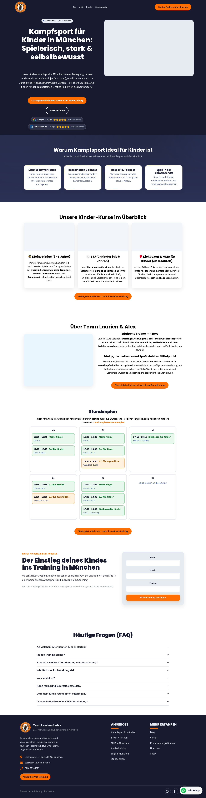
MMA (81, 7)
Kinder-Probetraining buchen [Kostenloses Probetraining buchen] (173, 7)
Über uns (155, 748)
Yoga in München (120, 754)
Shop (153, 754)
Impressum (49, 791)
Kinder (89, 7)
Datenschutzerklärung (31, 791)
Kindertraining (118, 748)
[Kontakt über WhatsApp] (191, 790)
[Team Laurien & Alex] (20, 7)
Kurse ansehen (57, 110)
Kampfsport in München (123, 732)
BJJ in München (119, 738)
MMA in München (120, 743)
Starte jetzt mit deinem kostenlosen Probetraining (57, 100)
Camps (154, 738)
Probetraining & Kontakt (163, 743)
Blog (152, 732)
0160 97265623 (32, 768)
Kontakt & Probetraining (35, 776)
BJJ (74, 7)
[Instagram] (168, 791)
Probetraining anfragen (153, 597)
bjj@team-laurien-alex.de (37, 762)
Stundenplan (101, 7)
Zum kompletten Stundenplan (108, 422)
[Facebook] (175, 791)
